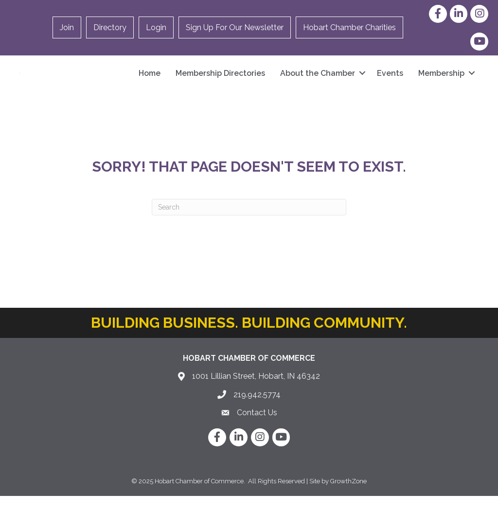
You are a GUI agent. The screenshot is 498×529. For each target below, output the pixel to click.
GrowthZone (348, 514)
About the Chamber (317, 89)
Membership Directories (220, 89)
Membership (441, 89)
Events (390, 89)
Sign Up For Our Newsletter (235, 27)
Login (156, 27)
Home (149, 89)
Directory (109, 27)
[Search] (249, 240)
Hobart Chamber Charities (349, 27)
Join (67, 27)
